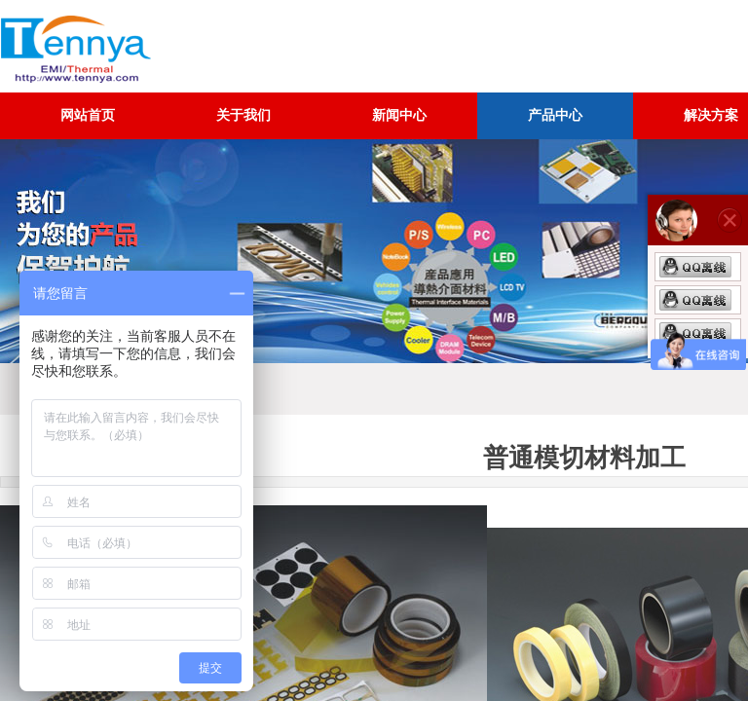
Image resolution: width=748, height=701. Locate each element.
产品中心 (555, 115)
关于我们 (243, 115)
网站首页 (87, 115)
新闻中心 (399, 115)
